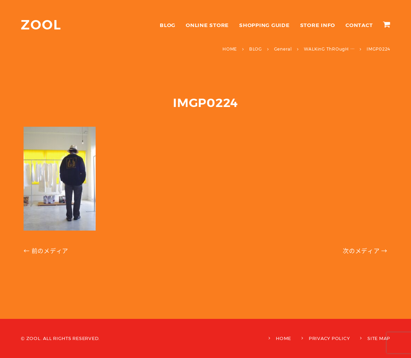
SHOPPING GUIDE (264, 25)
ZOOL (41, 25)
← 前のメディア (46, 251)
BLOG (167, 25)
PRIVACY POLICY (329, 338)
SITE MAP (378, 338)
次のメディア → (365, 251)
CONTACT (359, 25)
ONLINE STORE (207, 25)
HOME (283, 338)
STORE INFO (317, 25)
